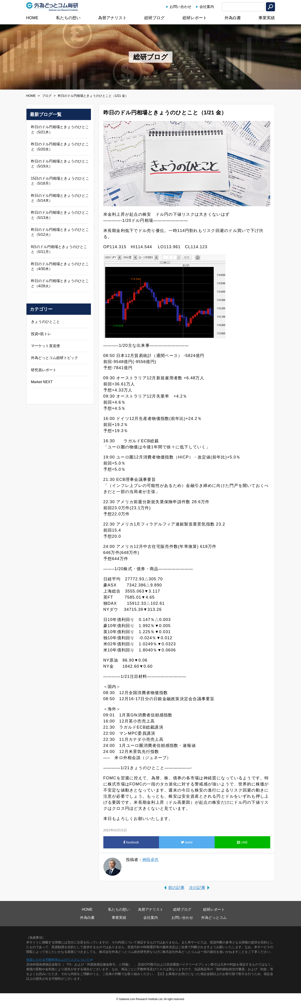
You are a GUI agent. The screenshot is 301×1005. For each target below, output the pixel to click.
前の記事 (176, 888)
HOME (32, 18)
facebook (131, 842)
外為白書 (233, 18)
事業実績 (266, 18)
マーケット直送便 (45, 346)
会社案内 (206, 7)
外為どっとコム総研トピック (54, 358)
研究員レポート (43, 370)
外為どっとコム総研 (52, 6)
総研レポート (194, 18)
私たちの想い (68, 18)
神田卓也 (150, 859)
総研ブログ (154, 18)
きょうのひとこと (45, 322)
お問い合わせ (180, 7)
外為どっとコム (214, 917)
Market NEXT (42, 382)
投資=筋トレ (41, 334)
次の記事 (197, 888)
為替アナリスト (112, 18)
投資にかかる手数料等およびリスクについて (58, 959)
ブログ (47, 95)
